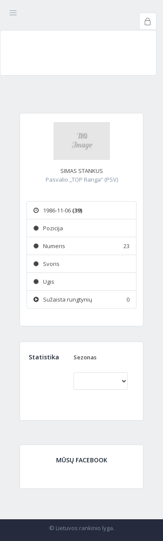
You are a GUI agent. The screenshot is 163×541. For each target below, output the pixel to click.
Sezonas (84, 357)
